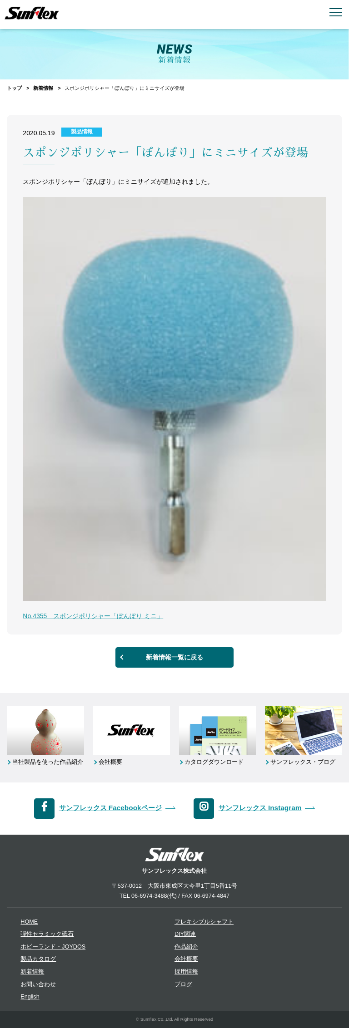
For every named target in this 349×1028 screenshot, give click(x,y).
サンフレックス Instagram (260, 808)
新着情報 (43, 88)
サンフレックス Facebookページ (110, 808)
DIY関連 (185, 934)
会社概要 (186, 959)
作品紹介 (186, 947)
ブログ (183, 984)
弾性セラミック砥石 (47, 934)
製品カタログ (38, 959)
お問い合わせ (38, 984)
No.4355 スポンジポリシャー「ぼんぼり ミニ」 (93, 616)
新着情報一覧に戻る (174, 657)
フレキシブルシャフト (204, 922)
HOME (29, 922)
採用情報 (186, 972)
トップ (14, 88)
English (29, 997)
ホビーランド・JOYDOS (52, 947)
